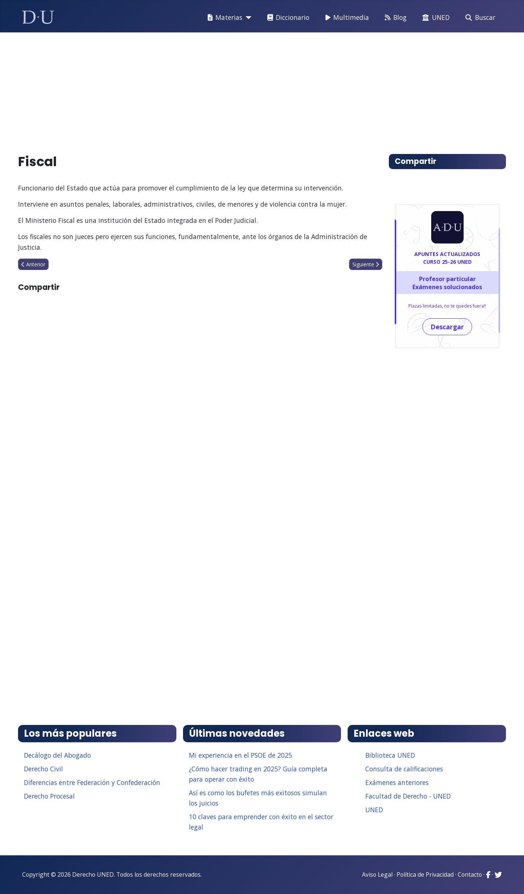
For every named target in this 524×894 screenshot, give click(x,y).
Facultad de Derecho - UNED (408, 796)
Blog (394, 17)
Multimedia (346, 17)
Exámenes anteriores (397, 782)
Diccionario (286, 17)
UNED (434, 17)
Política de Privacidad (425, 874)
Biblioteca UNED (390, 755)
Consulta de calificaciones (404, 768)
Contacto (470, 874)
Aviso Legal (377, 874)
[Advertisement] (245, 89)
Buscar (479, 17)
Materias (223, 17)
